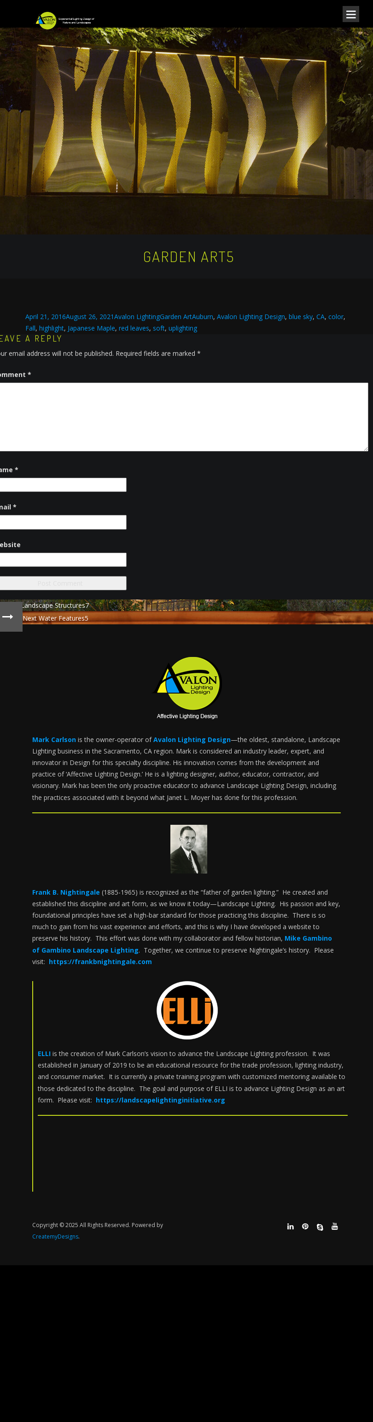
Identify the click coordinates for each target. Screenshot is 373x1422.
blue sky (301, 316)
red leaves (134, 328)
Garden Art (176, 316)
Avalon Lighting (137, 316)
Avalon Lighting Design (251, 316)
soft (159, 328)
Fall (30, 328)
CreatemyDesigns (55, 1236)
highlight (51, 328)
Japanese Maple (91, 328)
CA (320, 316)
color (336, 316)
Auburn (202, 316)
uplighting (183, 328)
